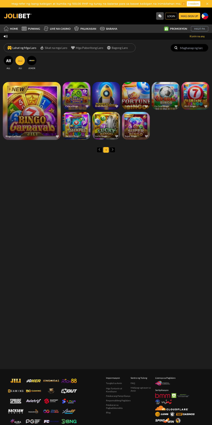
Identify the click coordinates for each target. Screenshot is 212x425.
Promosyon (175, 29)
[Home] (18, 16)
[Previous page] (99, 150)
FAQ (133, 383)
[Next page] (112, 150)
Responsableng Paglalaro (118, 400)
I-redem (193, 3)
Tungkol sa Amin (114, 383)
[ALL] (8, 63)
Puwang (31, 28)
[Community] (160, 16)
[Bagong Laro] (117, 48)
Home (11, 28)
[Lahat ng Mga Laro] (22, 48)
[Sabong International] (178, 420)
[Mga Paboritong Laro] (87, 48)
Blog (108, 412)
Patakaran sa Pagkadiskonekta (114, 406)
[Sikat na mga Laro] (53, 48)
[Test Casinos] (185, 414)
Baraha (108, 28)
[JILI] (20, 63)
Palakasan (85, 28)
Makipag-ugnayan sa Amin (141, 389)
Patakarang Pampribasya (118, 396)
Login (171, 16)
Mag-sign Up (189, 16)
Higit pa (199, 28)
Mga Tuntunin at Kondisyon (114, 390)
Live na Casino (57, 28)
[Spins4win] (164, 420)
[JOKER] (31, 63)
